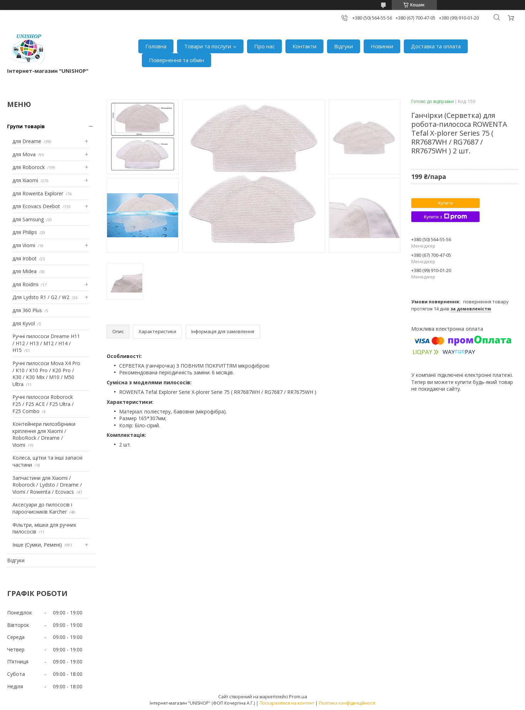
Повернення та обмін (176, 60)
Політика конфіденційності (347, 703)
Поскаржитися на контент (286, 703)
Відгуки (343, 46)
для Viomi (23, 245)
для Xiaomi (25, 180)
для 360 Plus (27, 310)
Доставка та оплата (436, 46)
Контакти (304, 46)
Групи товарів (26, 126)
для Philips (24, 232)
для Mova (24, 154)
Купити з (445, 216)
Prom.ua (298, 696)
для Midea (24, 271)
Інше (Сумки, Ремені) (37, 544)
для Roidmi (25, 284)
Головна (155, 46)
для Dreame (26, 141)
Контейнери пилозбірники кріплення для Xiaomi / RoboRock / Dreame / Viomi (43, 434)
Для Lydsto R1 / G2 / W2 (40, 297)
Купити (445, 203)
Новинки (382, 46)
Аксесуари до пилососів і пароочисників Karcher (42, 508)
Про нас (264, 46)
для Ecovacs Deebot (36, 206)
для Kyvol (23, 323)
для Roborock (28, 167)
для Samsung (28, 219)
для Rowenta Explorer (37, 193)
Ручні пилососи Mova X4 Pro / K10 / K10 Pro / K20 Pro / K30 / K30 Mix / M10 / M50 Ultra (46, 373)
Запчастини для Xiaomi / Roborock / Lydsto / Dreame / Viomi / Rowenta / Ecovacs (47, 485)
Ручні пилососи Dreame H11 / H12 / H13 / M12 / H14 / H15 (46, 343)
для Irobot (24, 258)
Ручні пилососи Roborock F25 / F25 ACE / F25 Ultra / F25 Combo (43, 404)
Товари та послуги (207, 46)
